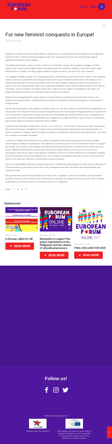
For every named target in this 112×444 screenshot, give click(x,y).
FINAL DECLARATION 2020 (90, 247)
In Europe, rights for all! (19, 238)
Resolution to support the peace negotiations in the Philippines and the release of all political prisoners (55, 243)
